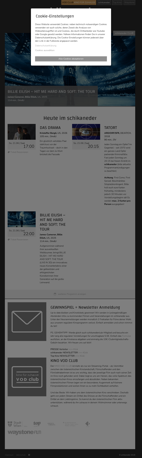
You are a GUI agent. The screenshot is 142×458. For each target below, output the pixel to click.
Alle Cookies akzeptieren (71, 58)
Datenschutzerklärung (45, 45)
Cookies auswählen (44, 50)
